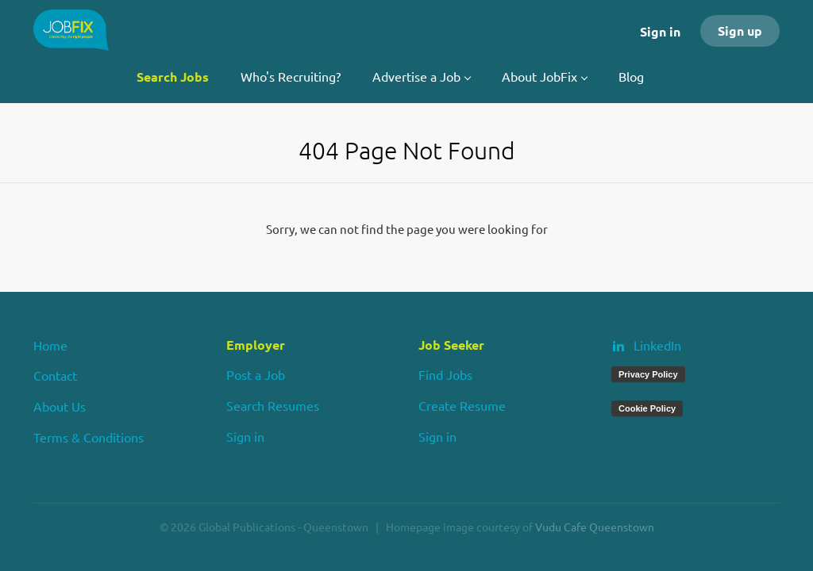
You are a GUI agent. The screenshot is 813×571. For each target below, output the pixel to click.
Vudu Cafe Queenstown (594, 526)
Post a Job (255, 374)
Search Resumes (272, 405)
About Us (59, 406)
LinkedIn (657, 345)
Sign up (740, 30)
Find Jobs (445, 374)
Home (50, 345)
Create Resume (462, 405)
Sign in (660, 31)
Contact (55, 375)
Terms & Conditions (88, 437)
